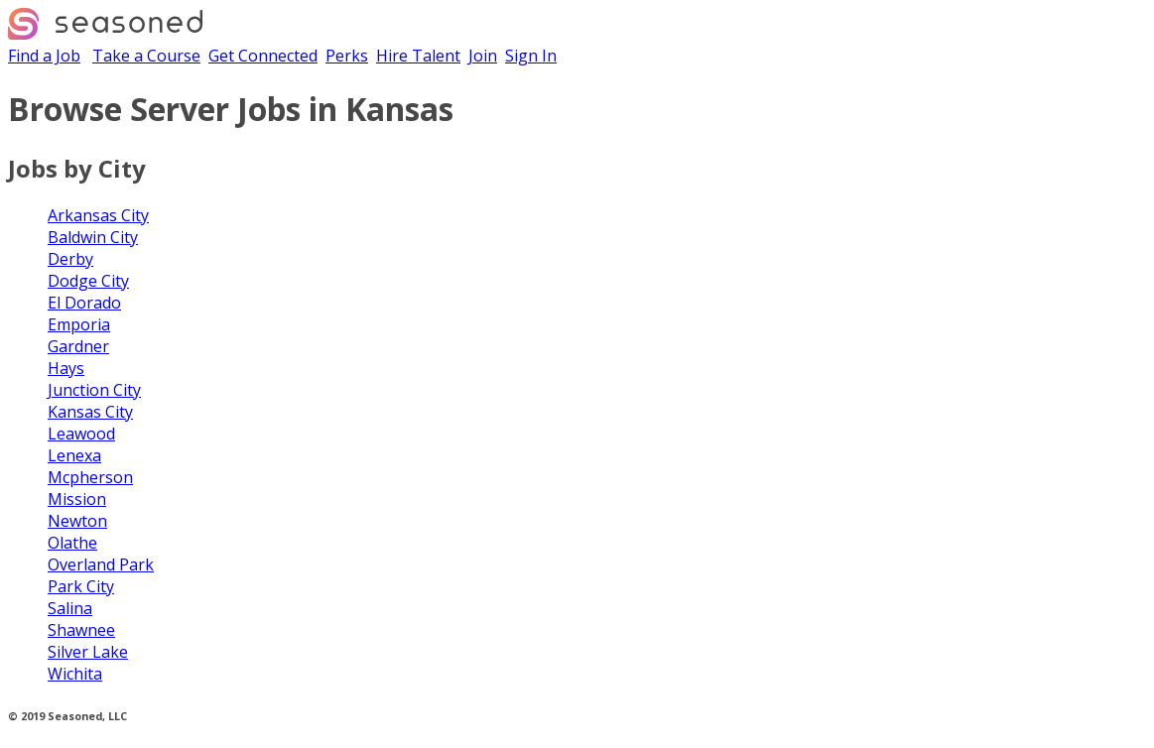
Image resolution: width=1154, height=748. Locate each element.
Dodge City (88, 281)
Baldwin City (93, 237)
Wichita (75, 674)
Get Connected (263, 55)
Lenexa (74, 455)
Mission (77, 499)
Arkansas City (98, 215)
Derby (70, 259)
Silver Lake (88, 652)
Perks (346, 55)
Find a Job (44, 55)
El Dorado (84, 302)
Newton (77, 521)
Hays (66, 368)
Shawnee (81, 630)
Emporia (79, 324)
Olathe (72, 543)
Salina (70, 608)
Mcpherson (90, 477)
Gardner (78, 346)
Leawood (81, 433)
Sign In (531, 55)
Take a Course (146, 55)
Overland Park (101, 564)
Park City (81, 586)
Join (482, 55)
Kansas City (90, 412)
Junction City (94, 390)
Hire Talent (418, 55)
